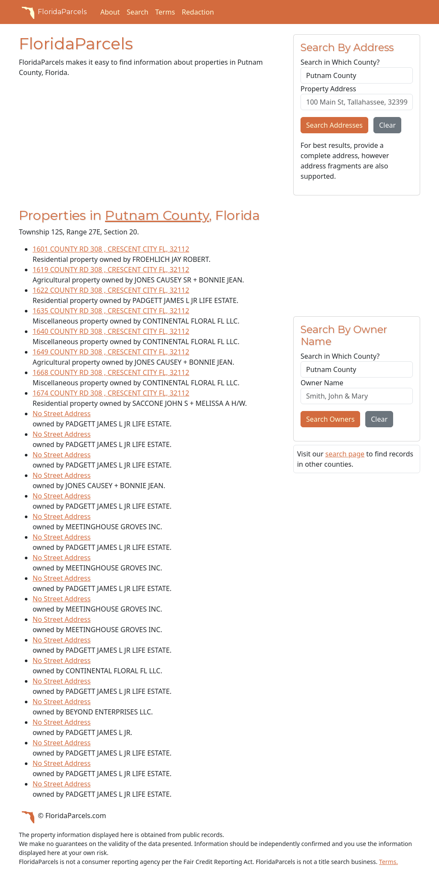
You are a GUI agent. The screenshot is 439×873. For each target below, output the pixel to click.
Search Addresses (334, 125)
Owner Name (322, 382)
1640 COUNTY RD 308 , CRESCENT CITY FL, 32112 (111, 331)
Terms (165, 12)
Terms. (388, 862)
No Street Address (61, 413)
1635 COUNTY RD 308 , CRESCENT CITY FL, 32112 (111, 310)
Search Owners (330, 419)
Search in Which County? (340, 62)
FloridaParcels (53, 12)
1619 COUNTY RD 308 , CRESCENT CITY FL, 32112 (111, 269)
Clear (387, 125)
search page (344, 454)
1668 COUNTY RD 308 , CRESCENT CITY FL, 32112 (111, 372)
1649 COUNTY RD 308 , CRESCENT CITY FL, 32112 (111, 352)
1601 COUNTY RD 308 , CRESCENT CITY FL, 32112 (111, 249)
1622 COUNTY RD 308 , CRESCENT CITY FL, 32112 (111, 290)
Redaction (198, 12)
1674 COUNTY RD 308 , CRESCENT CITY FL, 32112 (111, 393)
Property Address (328, 88)
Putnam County (157, 215)
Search (137, 12)
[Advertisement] (151, 144)
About (110, 12)
